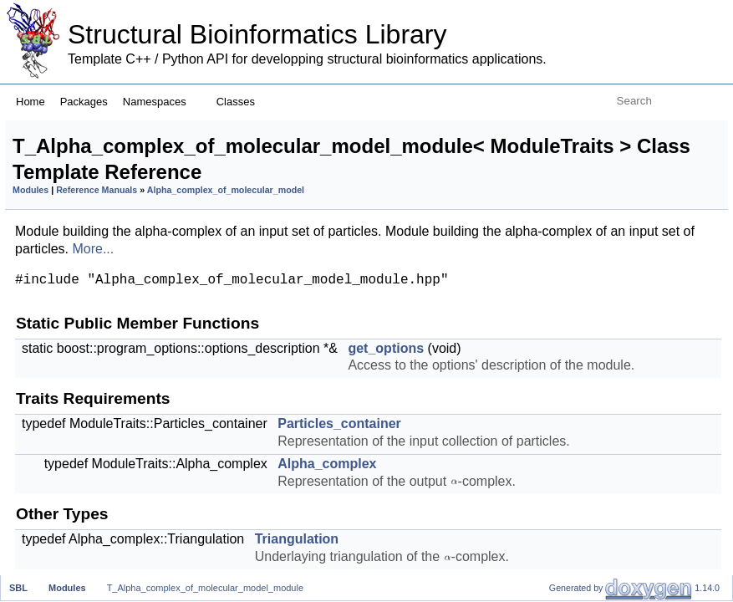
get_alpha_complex (605, 331)
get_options (581, 147)
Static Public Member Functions (627, 129)
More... (458, 304)
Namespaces (161, 101)
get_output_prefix (598, 515)
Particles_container (603, 184)
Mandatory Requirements (608, 368)
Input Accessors (580, 258)
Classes (241, 101)
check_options (589, 497)
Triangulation (585, 239)
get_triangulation (596, 295)
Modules (239, 217)
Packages (84, 101)
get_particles (585, 276)
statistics (572, 423)
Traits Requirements (593, 166)
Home (30, 101)
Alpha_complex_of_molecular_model (300, 227)
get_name (576, 442)
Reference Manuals (305, 217)
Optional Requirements (601, 460)
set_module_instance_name (630, 571)
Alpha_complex (592, 203)
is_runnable (581, 405)
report (564, 534)
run (556, 387)
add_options (583, 479)
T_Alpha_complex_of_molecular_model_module (205, 588)
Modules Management (599, 552)
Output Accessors (585, 313)
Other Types (569, 221)
